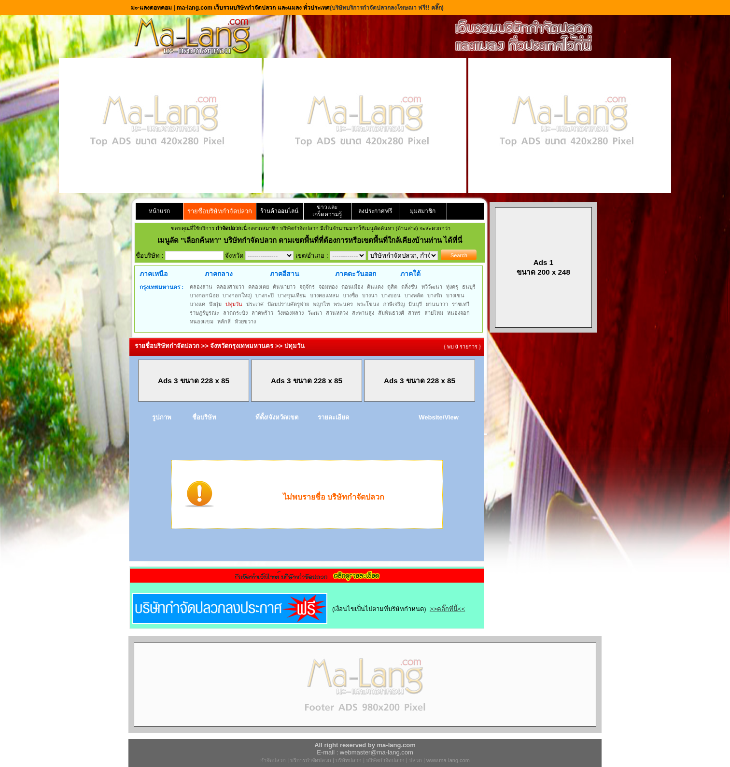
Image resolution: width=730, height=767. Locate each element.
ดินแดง (375, 287)
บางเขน (455, 295)
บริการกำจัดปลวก (310, 760)
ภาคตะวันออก (355, 274)
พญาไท (321, 304)
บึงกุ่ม (215, 304)
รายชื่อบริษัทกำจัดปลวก (219, 211)
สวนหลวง (337, 313)
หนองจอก (458, 313)
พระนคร (343, 304)
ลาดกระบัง (235, 313)
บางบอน (391, 295)
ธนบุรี (469, 287)
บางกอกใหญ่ (237, 295)
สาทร (414, 313)
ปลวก (415, 760)
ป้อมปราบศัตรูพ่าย (288, 304)
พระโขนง (368, 304)
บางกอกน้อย (204, 295)
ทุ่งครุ (452, 287)
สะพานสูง (363, 313)
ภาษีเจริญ (394, 304)
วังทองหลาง (290, 313)
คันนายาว (284, 287)
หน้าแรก (159, 211)
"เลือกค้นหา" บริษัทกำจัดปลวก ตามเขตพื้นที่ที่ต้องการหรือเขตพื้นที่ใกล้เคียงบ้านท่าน (312, 240)
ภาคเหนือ (154, 274)
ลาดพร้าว (262, 313)
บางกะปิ (264, 295)
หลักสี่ (224, 321)
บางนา (370, 295)
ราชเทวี (460, 304)
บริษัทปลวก (349, 760)
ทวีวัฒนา (431, 287)
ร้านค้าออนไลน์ (279, 211)
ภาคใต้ (410, 274)
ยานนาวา (437, 304)
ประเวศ (255, 304)
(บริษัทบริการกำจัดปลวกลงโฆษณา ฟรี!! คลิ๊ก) (387, 7)
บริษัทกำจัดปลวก (385, 760)
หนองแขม (201, 321)
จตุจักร (307, 287)
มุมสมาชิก (422, 211)
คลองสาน (201, 287)
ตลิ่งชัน (409, 287)
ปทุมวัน (233, 304)
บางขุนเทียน (292, 295)
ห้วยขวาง (245, 321)
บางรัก (434, 295)
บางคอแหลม (324, 295)
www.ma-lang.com (448, 760)
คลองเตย (258, 287)
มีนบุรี (415, 304)
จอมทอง (328, 287)
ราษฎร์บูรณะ (204, 313)
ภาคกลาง (219, 274)
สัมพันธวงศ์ (391, 313)
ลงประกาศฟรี (375, 211)
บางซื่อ (350, 295)
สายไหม (433, 313)
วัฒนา (315, 313)
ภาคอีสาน (284, 274)
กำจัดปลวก (273, 760)
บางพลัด (414, 295)
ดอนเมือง (352, 287)
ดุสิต (392, 287)
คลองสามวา (230, 287)
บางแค (197, 304)
